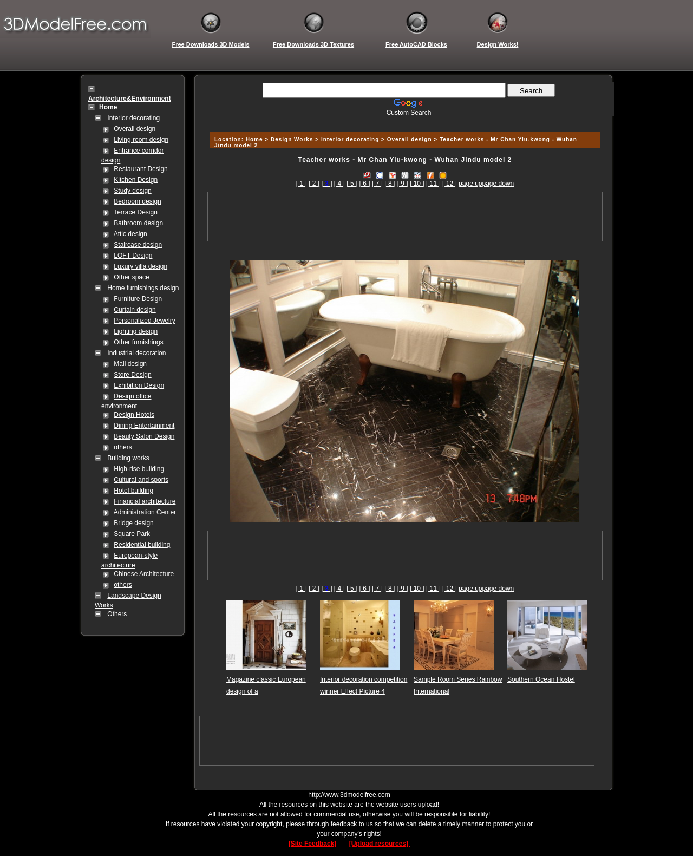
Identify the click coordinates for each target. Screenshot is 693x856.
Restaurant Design (140, 169)
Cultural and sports (141, 479)
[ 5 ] (351, 183)
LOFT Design (133, 255)
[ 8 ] (389, 183)
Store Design (132, 374)
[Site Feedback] (313, 843)
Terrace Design (136, 212)
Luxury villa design (140, 266)
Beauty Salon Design (144, 436)
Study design (132, 190)
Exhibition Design (139, 385)
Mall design (130, 364)
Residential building (142, 544)
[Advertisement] (403, 120)
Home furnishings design (143, 288)
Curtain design (134, 309)
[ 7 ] (377, 183)
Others (117, 614)
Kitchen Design (136, 180)
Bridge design (133, 523)
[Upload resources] (379, 843)
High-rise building (139, 469)
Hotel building (133, 490)
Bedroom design (137, 201)
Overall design (134, 129)
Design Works (292, 139)
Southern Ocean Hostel (541, 679)
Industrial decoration (136, 353)
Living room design (141, 139)
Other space (131, 277)
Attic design (130, 234)
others (123, 447)
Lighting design (136, 331)
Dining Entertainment (144, 425)
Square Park (132, 534)
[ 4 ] (339, 183)
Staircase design (138, 245)
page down (498, 183)
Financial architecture (144, 501)
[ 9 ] (402, 183)
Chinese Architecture (144, 574)
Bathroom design (138, 223)
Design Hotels (134, 415)
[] (326, 183)
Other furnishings (138, 342)
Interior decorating (133, 118)
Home (254, 139)
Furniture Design (138, 299)
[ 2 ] (314, 183)
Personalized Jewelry (144, 320)
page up (470, 183)
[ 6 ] (364, 183)
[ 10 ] (417, 183)
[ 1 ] (301, 183)
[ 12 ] (449, 183)
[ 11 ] (433, 183)
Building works (128, 458)
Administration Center (145, 512)
